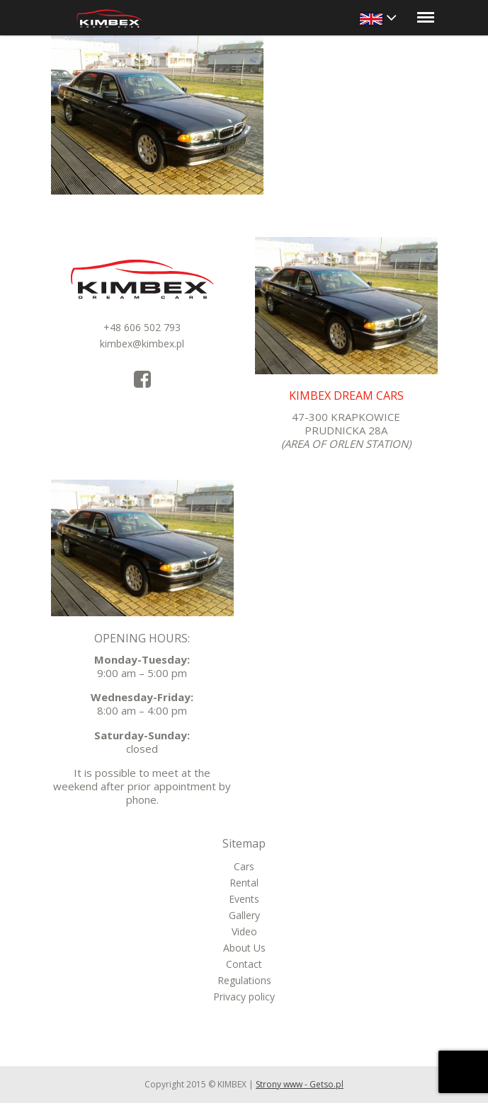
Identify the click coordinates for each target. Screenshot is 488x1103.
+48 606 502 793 (142, 327)
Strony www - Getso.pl (300, 1084)
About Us (244, 947)
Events (244, 899)
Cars (244, 866)
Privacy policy (244, 996)
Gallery (244, 915)
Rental (244, 882)
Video (244, 931)
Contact (244, 964)
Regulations (244, 980)
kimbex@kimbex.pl (142, 343)
